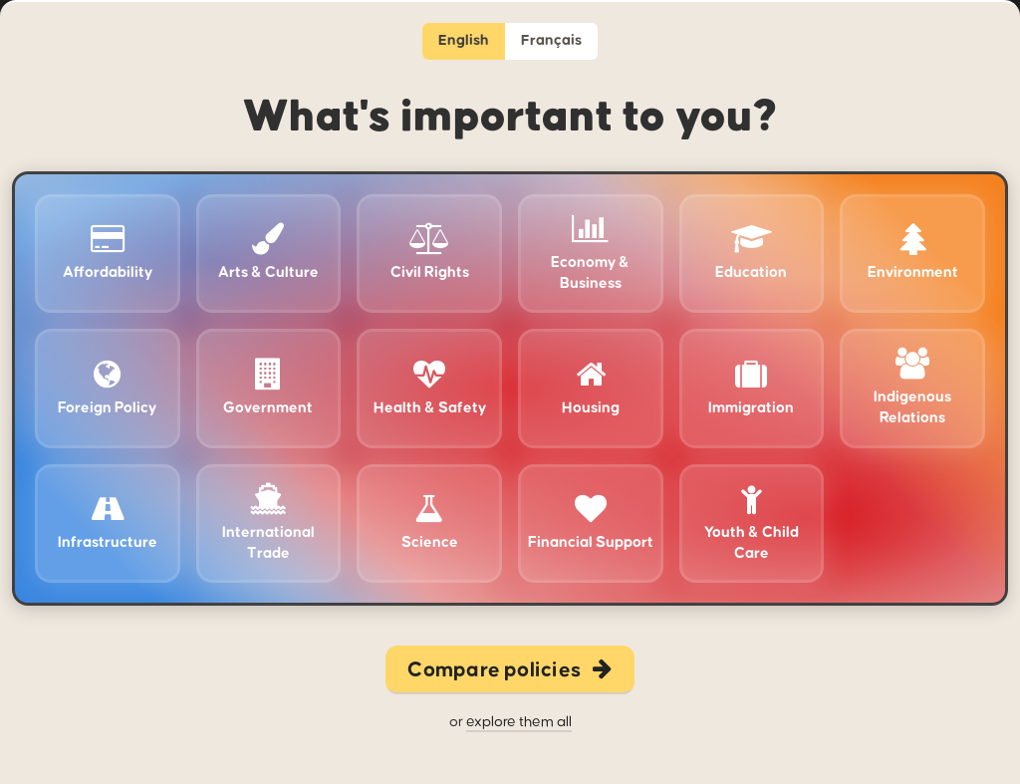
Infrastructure (107, 522)
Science (429, 522)
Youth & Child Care (751, 522)
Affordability (107, 252)
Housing (591, 387)
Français (551, 41)
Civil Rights (429, 252)
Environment (913, 252)
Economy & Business (590, 252)
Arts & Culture (268, 252)
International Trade (268, 522)
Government (268, 387)
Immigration (751, 387)
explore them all (519, 722)
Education (751, 252)
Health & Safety (430, 387)
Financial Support (590, 522)
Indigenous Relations (912, 387)
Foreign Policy (107, 387)
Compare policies (509, 669)
